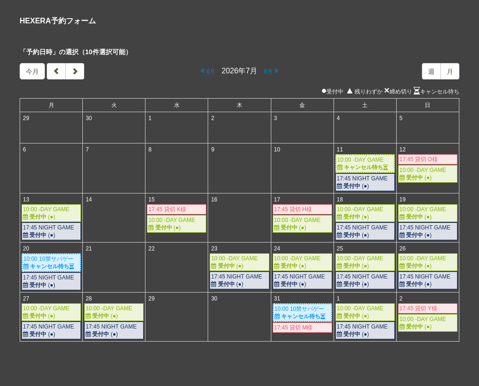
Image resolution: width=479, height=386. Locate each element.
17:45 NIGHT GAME (365, 182)
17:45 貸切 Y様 (418, 308)
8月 (271, 71)
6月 (208, 71)
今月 (32, 71)
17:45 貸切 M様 (293, 327)
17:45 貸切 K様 (167, 209)
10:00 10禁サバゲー (51, 263)
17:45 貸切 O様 (418, 159)
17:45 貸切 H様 (293, 209)
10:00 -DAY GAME (365, 164)
